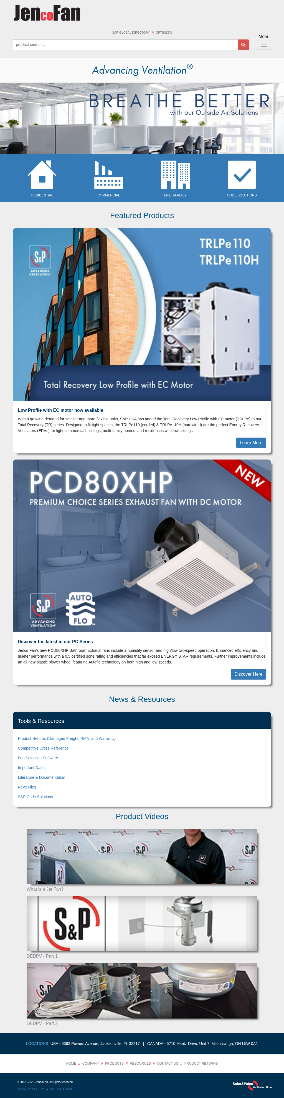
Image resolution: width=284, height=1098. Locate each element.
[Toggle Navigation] (264, 45)
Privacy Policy (30, 1089)
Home (71, 1063)
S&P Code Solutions (35, 797)
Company (90, 1063)
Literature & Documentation (41, 777)
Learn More (251, 442)
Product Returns (201, 1063)
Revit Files (27, 787)
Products (114, 1063)
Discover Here (248, 674)
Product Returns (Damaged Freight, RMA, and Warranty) (67, 738)
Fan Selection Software (38, 758)
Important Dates (32, 767)
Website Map (61, 1089)
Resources (140, 1063)
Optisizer (164, 32)
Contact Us (167, 1063)
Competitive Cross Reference (43, 748)
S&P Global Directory (131, 32)
